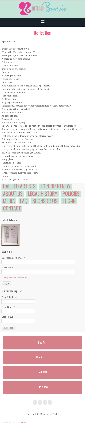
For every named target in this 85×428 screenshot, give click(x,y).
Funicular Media (19, 422)
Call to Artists (19, 186)
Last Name (7, 316)
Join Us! (42, 372)
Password (7, 267)
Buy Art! (42, 342)
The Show (42, 387)
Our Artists (42, 357)
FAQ (23, 201)
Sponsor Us (45, 201)
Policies (70, 193)
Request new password (15, 277)
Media (9, 201)
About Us (13, 193)
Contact (12, 208)
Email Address (10, 297)
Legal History (42, 193)
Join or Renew (56, 186)
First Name (8, 307)
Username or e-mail (13, 257)
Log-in (69, 201)
